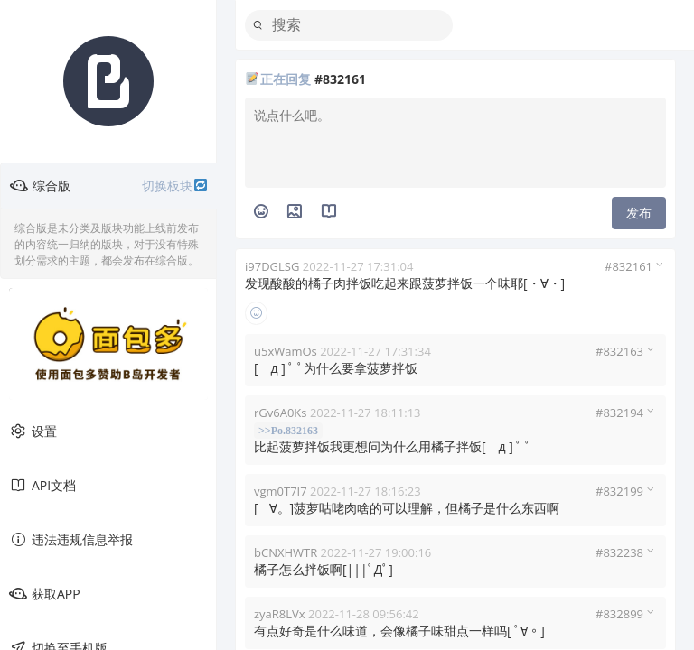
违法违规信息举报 (71, 540)
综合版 (109, 186)
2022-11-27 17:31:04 (358, 266)
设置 (33, 431)
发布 (639, 212)
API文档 (42, 486)
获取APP (44, 594)
